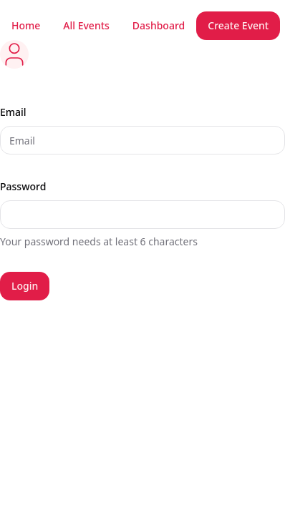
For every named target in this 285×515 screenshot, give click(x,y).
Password (23, 186)
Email (13, 112)
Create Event (238, 25)
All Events (86, 25)
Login (24, 286)
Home (25, 25)
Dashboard (158, 25)
